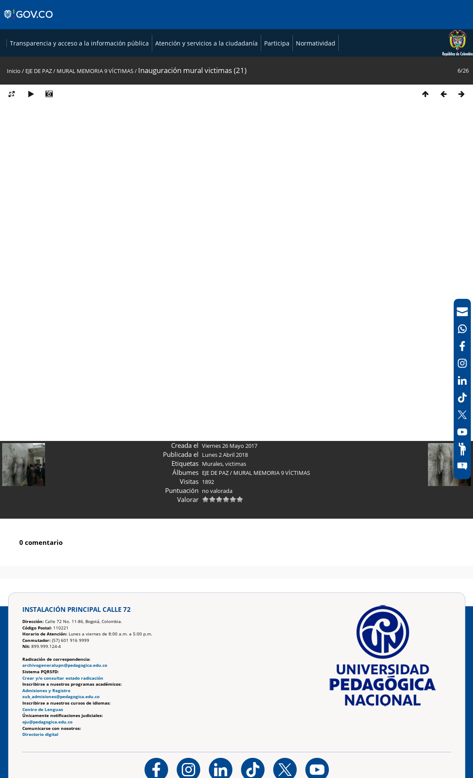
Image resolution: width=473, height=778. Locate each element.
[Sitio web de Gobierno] (29, 23)
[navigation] (462, 389)
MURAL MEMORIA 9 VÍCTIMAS (95, 196)
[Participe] (462, 449)
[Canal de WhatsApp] (462, 328)
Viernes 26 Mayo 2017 (229, 571)
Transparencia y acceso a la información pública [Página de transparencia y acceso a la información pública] (72, 168)
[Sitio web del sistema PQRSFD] (462, 466)
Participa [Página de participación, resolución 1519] (270, 168)
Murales (212, 589)
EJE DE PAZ (38, 196)
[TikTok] (462, 397)
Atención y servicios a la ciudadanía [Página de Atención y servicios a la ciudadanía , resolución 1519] (199, 168)
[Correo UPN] (462, 311)
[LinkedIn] (462, 380)
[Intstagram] (462, 363)
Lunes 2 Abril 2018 (225, 580)
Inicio (14, 196)
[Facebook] (462, 346)
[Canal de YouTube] (462, 432)
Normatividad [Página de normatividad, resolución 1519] (308, 168)
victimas (235, 589)
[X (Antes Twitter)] (462, 414)
